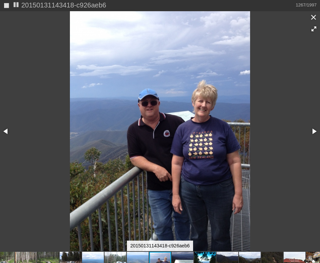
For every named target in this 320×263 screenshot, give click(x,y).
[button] (313, 28)
